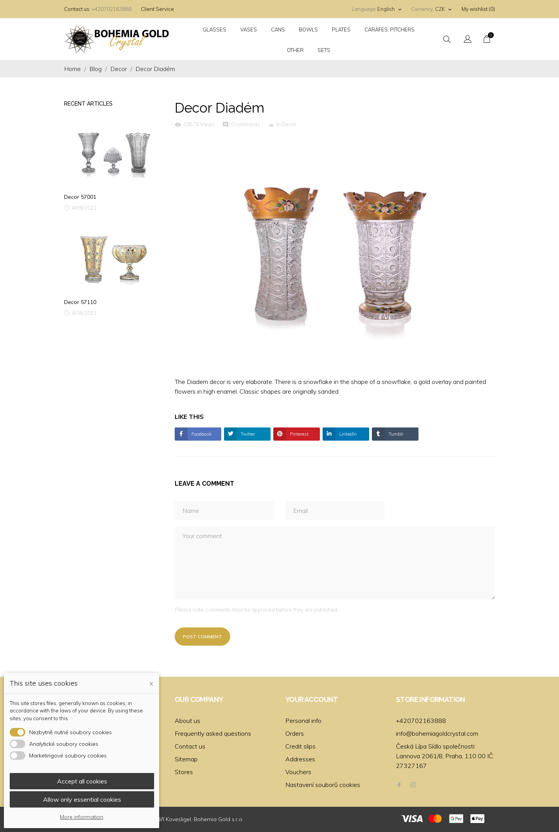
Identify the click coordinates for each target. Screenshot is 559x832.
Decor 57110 (80, 302)
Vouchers (298, 772)
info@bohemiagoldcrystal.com (437, 733)
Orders (294, 733)
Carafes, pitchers (390, 29)
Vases (248, 29)
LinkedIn (347, 434)
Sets (324, 50)
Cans (278, 29)
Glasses (214, 29)
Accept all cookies (82, 781)
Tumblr (395, 434)
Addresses (300, 759)
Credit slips (300, 746)
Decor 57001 (80, 196)
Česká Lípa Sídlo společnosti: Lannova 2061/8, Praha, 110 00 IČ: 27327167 (445, 755)
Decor (289, 124)
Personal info (303, 720)
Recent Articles (88, 104)
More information (81, 816)
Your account (311, 699)
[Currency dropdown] (443, 9)
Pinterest (299, 434)
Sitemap (186, 759)
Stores (184, 772)
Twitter (247, 434)
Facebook (201, 434)
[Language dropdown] (389, 9)
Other (295, 50)
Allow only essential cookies (82, 799)
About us (187, 720)
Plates (341, 29)
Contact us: (77, 9)
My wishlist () (478, 9)
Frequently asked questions (213, 733)
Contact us (190, 746)
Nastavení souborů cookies (322, 785)
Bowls (308, 29)
